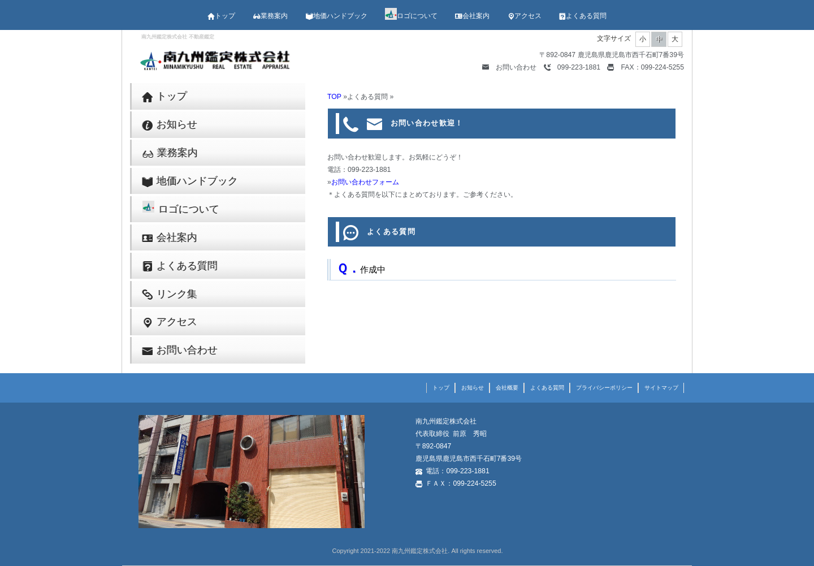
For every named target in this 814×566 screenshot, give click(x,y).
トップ (221, 16)
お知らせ (169, 125)
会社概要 (507, 387)
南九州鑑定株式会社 (420, 550)
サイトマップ (661, 387)
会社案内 (472, 16)
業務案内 (270, 16)
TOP (334, 97)
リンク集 (169, 294)
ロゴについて (411, 16)
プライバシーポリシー (604, 387)
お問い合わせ (509, 67)
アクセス (525, 16)
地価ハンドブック (336, 16)
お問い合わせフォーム (365, 182)
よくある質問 (583, 16)
